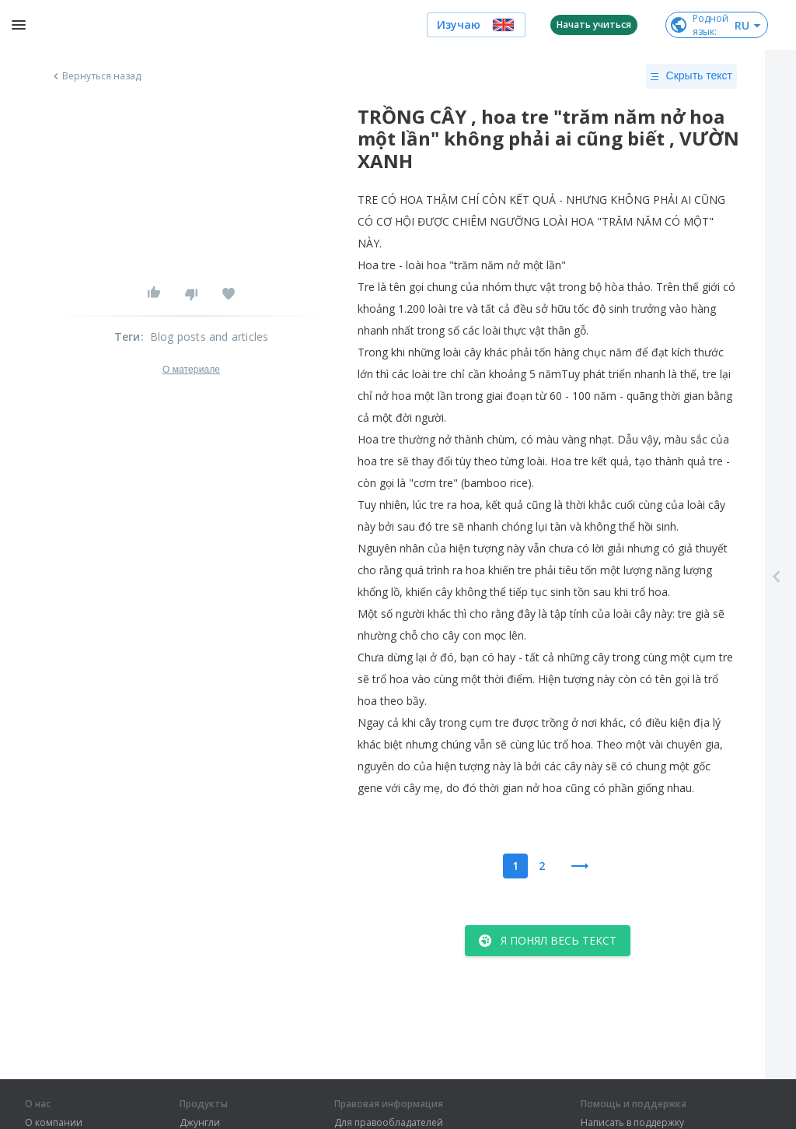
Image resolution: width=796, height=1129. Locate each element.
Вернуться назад (95, 76)
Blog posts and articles (209, 336)
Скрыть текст (691, 76)
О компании (53, 1123)
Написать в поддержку (632, 1123)
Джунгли (200, 1123)
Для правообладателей (388, 1123)
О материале (191, 369)
